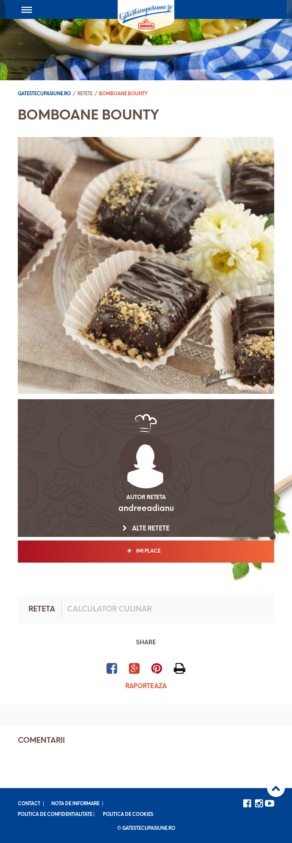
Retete (85, 94)
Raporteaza (146, 687)
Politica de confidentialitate (55, 814)
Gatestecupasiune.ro (44, 94)
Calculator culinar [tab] (109, 609)
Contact (29, 804)
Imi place (146, 551)
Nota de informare (75, 804)
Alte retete (146, 528)
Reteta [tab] (41, 609)
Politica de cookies (128, 814)
